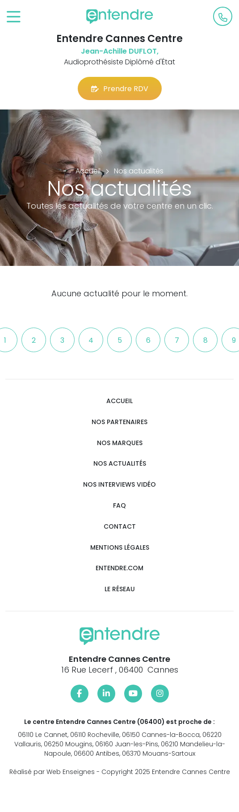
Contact (120, 526)
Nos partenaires (119, 422)
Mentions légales (119, 547)
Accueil (119, 401)
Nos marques (120, 443)
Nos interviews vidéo (119, 484)
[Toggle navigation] (14, 17)
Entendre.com (119, 568)
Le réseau (120, 589)
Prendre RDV (119, 89)
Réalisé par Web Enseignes (52, 771)
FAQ (119, 505)
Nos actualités (119, 463)
